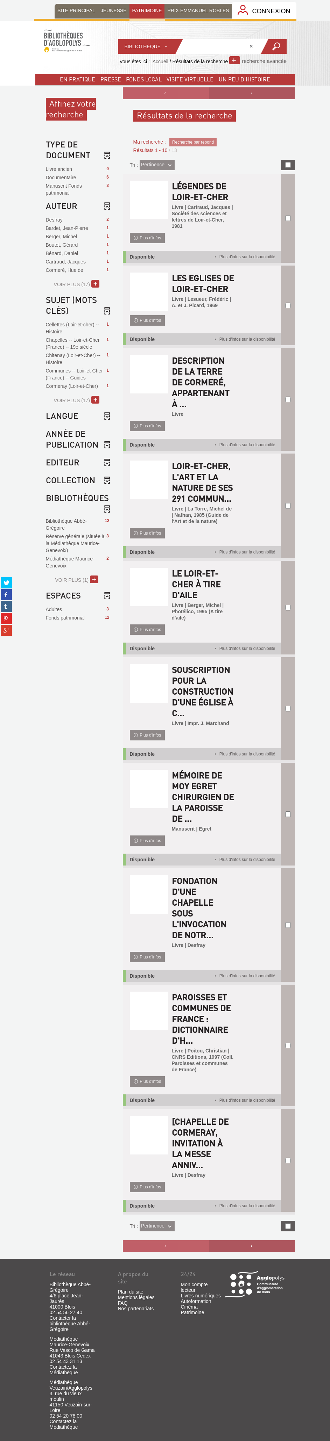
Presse (110, 79)
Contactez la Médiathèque (64, 1369)
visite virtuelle (190, 79)
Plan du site (130, 1292)
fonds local (144, 79)
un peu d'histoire (244, 79)
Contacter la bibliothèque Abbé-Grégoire (70, 1323)
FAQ (123, 1303)
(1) (76, 579)
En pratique (77, 79)
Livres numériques (201, 1295)
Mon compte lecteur (194, 1287)
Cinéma (189, 1307)
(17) (77, 284)
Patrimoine (192, 1312)
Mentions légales (136, 1297)
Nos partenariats (136, 1308)
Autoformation (196, 1301)
